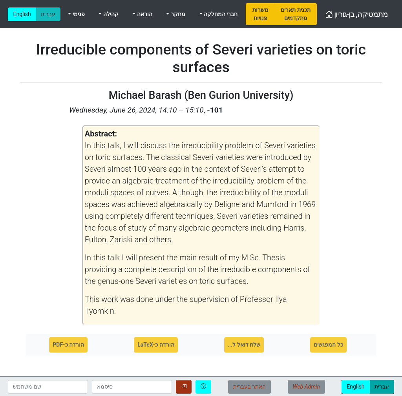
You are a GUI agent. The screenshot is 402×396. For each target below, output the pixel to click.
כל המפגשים (328, 345)
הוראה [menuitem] (143, 14)
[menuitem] (260, 14)
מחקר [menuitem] (177, 14)
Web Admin (306, 386)
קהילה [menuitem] (110, 14)
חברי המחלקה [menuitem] (220, 14)
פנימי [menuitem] (77, 14)
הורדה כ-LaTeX (155, 345)
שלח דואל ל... (244, 345)
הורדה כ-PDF (68, 345)
